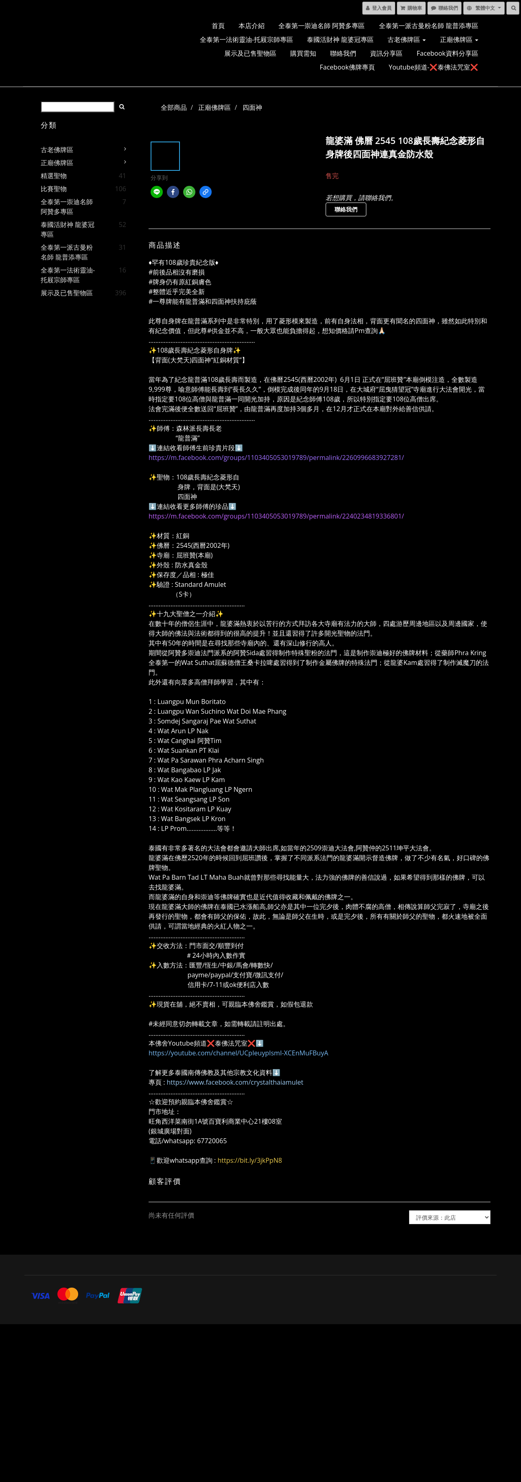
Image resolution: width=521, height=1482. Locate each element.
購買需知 (303, 53)
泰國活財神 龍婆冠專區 (340, 39)
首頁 (218, 25)
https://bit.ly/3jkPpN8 (249, 1160)
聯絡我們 (343, 53)
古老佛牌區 (406, 39)
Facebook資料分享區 (447, 53)
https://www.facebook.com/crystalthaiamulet (235, 1082)
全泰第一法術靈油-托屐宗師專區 (246, 39)
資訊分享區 (386, 53)
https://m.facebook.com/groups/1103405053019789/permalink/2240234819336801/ (276, 516)
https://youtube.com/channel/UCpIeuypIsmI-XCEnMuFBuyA (238, 1052)
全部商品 (174, 107)
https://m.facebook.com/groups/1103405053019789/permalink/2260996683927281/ (276, 457)
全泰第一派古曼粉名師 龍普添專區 (428, 25)
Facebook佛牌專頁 (347, 67)
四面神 (252, 107)
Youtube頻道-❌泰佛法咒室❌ (433, 67)
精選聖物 (54, 175)
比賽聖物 (54, 188)
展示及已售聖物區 (250, 53)
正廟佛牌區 (459, 39)
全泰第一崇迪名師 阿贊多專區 (321, 25)
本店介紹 (252, 25)
